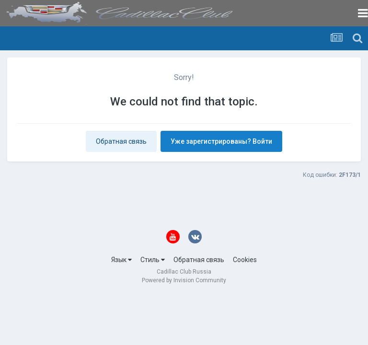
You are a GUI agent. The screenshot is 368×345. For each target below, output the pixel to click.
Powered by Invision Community (184, 280)
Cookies (245, 260)
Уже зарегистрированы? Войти (221, 141)
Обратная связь (121, 141)
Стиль (152, 260)
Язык (121, 260)
